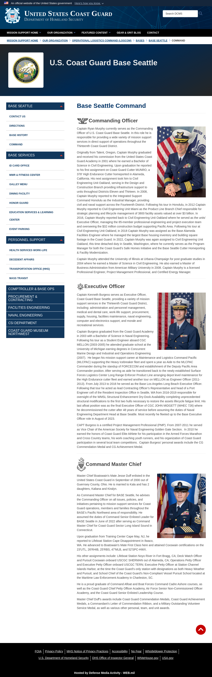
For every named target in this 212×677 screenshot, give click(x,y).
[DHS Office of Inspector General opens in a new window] (113, 658)
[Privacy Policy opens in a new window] (54, 651)
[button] (90, 3)
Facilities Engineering (29, 307)
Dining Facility (19, 193)
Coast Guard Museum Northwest (28, 332)
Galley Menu (18, 184)
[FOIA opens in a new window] (38, 651)
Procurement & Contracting (22, 298)
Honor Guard (18, 203)
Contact (153, 32)
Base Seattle (20, 106)
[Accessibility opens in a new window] (120, 651)
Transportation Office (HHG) (29, 268)
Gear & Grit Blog (129, 32)
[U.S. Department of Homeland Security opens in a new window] (64, 658)
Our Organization (61, 32)
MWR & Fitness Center (24, 175)
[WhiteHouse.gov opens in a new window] (148, 658)
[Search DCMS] (182, 13)
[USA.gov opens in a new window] (167, 658)
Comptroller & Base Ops (31, 289)
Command (16, 144)
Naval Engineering (25, 315)
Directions (17, 125)
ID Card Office (19, 165)
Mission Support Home (24, 32)
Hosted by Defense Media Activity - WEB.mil (104, 673)
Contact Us (17, 116)
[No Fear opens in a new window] (136, 651)
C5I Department (22, 323)
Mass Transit (18, 278)
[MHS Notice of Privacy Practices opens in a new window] (87, 651)
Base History (18, 135)
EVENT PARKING (19, 229)
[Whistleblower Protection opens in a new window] (161, 651)
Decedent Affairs (21, 259)
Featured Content (96, 32)
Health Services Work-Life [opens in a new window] (28, 250)
